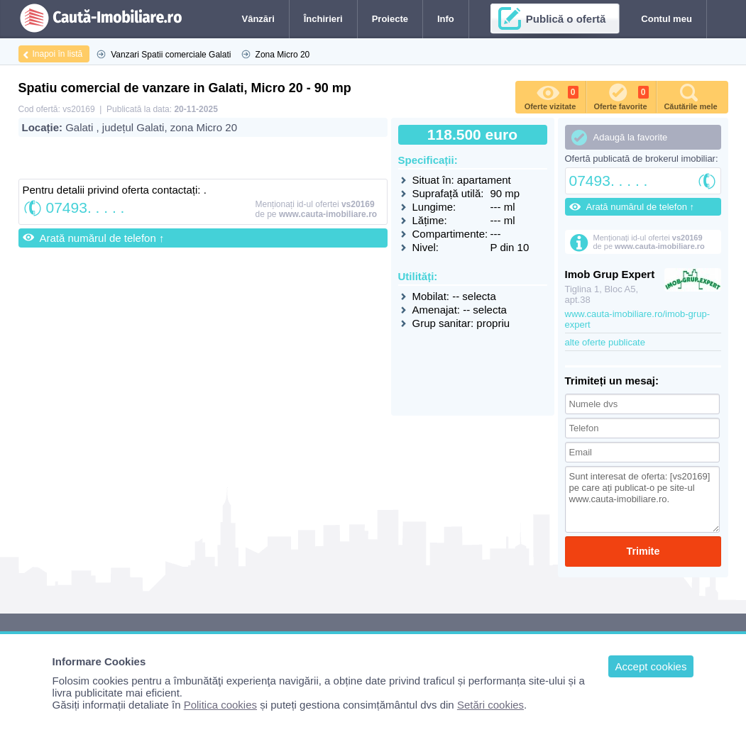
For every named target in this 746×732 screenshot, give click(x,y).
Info (445, 18)
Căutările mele (690, 96)
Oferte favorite (620, 96)
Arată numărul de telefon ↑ (102, 238)
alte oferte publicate (605, 342)
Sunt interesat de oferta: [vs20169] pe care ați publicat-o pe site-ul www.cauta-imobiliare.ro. (642, 499)
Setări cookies (490, 705)
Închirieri (323, 18)
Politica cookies (220, 705)
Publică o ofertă (566, 19)
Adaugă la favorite (630, 137)
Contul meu (666, 18)
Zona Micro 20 (283, 55)
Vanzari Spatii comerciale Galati (171, 55)
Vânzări (258, 18)
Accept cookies (651, 666)
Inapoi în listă (58, 54)
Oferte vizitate (551, 96)
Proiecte (390, 18)
